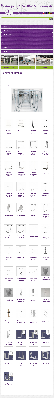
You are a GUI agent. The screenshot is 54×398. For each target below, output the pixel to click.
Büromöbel (27, 67)
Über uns (5, 30)
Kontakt (4, 51)
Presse (4, 47)
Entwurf (4, 39)
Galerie (44, 67)
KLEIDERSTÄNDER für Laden (34, 76)
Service (4, 43)
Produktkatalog (7, 34)
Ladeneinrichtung (9, 67)
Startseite (5, 26)
